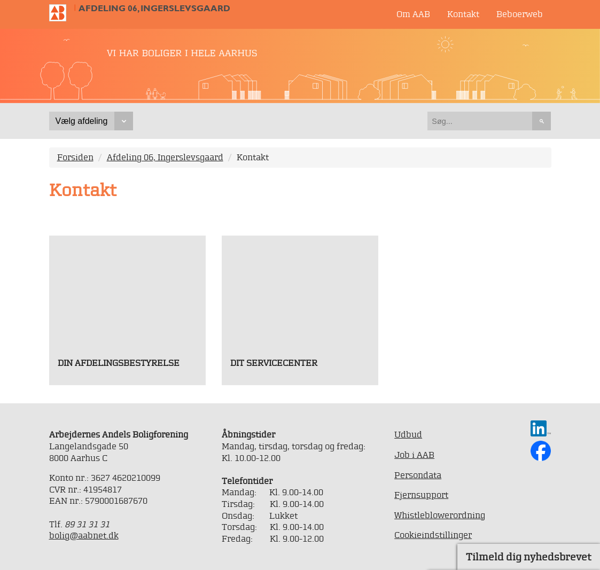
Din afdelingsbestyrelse (119, 362)
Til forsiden (62, 13)
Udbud (408, 434)
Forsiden (75, 157)
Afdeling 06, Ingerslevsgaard (154, 8)
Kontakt (463, 14)
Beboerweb (519, 14)
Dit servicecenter (273, 362)
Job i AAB (414, 454)
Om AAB (413, 14)
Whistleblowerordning (439, 515)
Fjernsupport (421, 494)
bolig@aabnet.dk (84, 535)
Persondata (417, 475)
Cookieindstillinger (433, 534)
